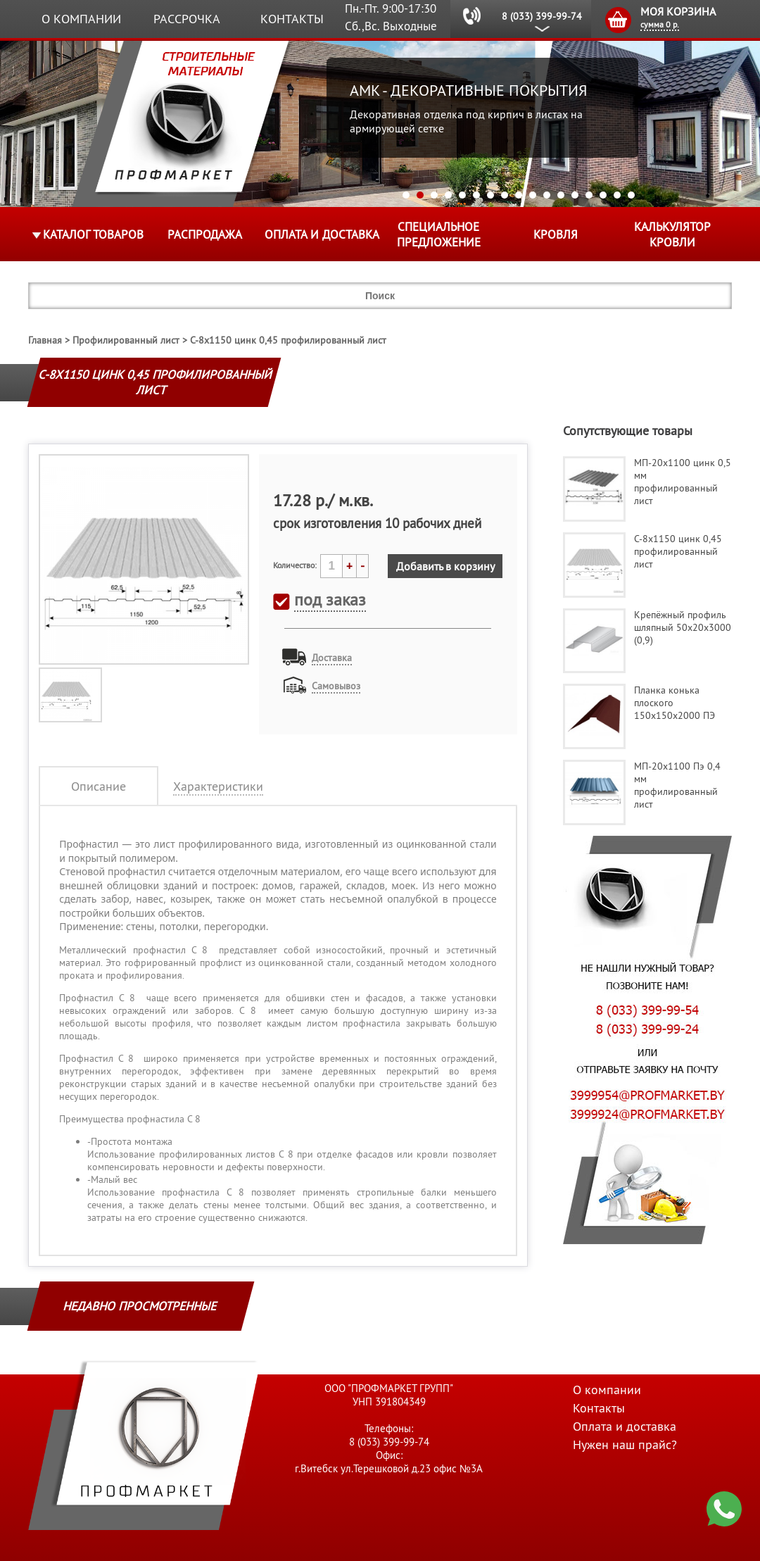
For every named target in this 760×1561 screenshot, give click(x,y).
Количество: (295, 565)
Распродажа (204, 234)
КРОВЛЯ (555, 234)
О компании (81, 19)
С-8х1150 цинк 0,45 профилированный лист (288, 340)
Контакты (292, 19)
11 (546, 195)
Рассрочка (186, 19)
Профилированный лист (125, 340)
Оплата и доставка (322, 234)
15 (603, 195)
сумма (659, 24)
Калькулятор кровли (672, 234)
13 (574, 195)
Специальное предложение (439, 234)
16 (617, 195)
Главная (45, 340)
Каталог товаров (93, 234)
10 (532, 195)
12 (560, 195)
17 (631, 195)
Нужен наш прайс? (625, 1444)
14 (589, 195)
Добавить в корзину (445, 566)
